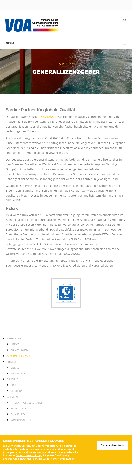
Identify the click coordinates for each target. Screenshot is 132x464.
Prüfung (12, 379)
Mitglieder (14, 338)
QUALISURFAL (19, 414)
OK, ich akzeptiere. (113, 445)
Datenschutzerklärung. (29, 456)
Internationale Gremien (27, 402)
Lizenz (15, 344)
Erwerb (11, 362)
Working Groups (22, 420)
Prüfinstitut (19, 385)
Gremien (12, 396)
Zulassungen (19, 350)
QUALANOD (48, 117)
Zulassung (18, 373)
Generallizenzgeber (20, 356)
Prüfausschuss (21, 408)
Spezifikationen (21, 391)
